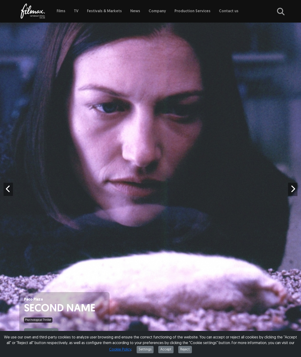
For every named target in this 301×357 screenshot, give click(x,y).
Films (61, 11)
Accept (165, 349)
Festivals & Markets (104, 11)
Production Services (192, 11)
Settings (145, 349)
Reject (185, 349)
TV (76, 11)
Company (157, 11)
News (135, 11)
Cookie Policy (120, 350)
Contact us (228, 11)
